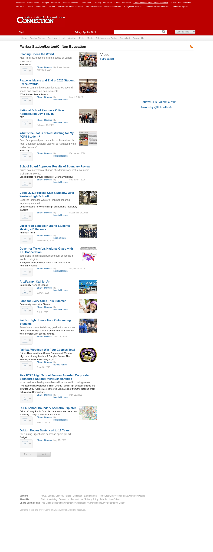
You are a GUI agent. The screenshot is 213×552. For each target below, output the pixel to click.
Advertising (52, 499)
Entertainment (90, 496)
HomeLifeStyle (106, 496)
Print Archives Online (106, 38)
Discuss (48, 67)
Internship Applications (75, 503)
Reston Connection (112, 6)
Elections (52, 38)
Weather (72, 38)
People (141, 496)
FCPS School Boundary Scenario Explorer (48, 407)
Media (90, 38)
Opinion (59, 496)
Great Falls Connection (181, 3)
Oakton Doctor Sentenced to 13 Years (45, 430)
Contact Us (138, 38)
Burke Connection (70, 3)
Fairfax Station (37, 38)
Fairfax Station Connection (40, 22)
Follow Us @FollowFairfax (158, 102)
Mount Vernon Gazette (45, 6)
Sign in (22, 32)
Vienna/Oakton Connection (157, 6)
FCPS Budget (107, 59)
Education (77, 496)
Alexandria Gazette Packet (27, 3)
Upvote (25, 70)
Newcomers (130, 496)
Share (39, 67)
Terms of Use (77, 499)
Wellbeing (119, 496)
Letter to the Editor (115, 503)
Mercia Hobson (60, 99)
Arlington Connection (51, 3)
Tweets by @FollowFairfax (157, 107)
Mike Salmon (59, 238)
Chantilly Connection (103, 3)
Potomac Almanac (94, 6)
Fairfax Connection (122, 3)
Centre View (86, 3)
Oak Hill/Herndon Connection (70, 6)
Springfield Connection (133, 6)
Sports (51, 496)
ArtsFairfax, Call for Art (35, 281)
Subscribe (191, 46)
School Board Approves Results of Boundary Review (55, 166)
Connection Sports (180, 6)
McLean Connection (24, 6)
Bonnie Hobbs (60, 364)
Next (44, 454)
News (43, 496)
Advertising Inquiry (97, 503)
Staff (43, 499)
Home (24, 38)
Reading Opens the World (37, 54)
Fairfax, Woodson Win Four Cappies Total (47, 349)
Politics (68, 496)
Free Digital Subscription (52, 503)
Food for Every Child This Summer (43, 300)
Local (62, 38)
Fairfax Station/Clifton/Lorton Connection (150, 3)
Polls (81, 38)
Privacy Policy (91, 499)
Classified (125, 38)
